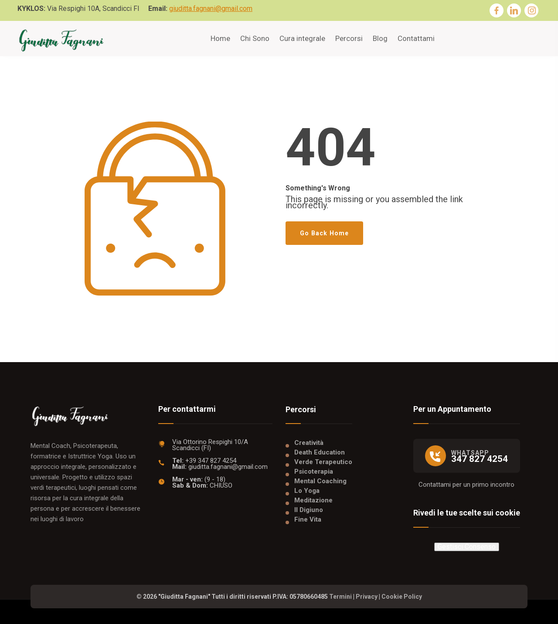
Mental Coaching (320, 481)
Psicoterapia (313, 471)
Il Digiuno (308, 510)
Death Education (319, 452)
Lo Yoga (307, 491)
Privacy (367, 596)
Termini (340, 596)
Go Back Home (324, 233)
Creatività (308, 443)
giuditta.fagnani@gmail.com (210, 8)
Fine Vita (307, 519)
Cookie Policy (401, 596)
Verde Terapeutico (323, 462)
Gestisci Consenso (467, 547)
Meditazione (313, 500)
